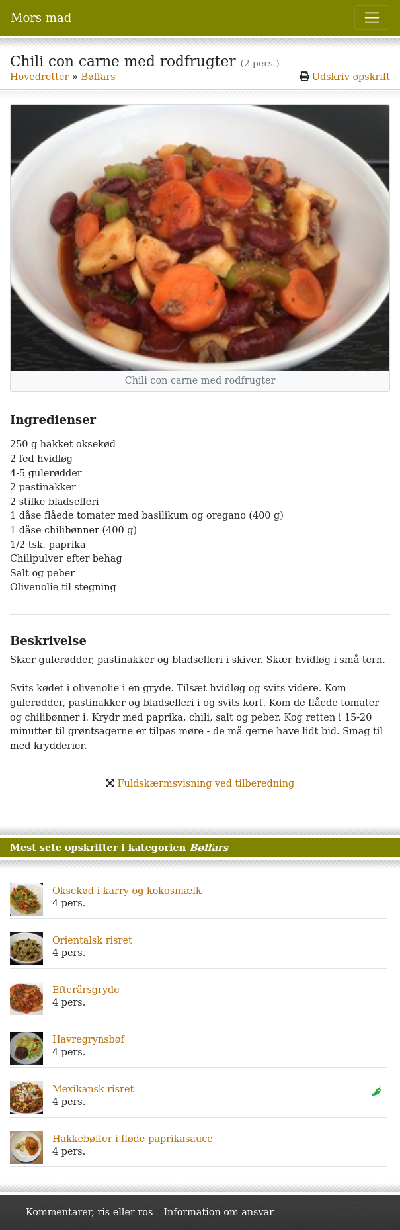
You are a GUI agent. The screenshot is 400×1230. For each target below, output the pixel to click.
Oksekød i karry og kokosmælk (127, 890)
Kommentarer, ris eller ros (89, 1212)
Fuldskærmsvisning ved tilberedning (205, 783)
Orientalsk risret (92, 940)
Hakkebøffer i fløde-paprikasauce (132, 1138)
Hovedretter (39, 76)
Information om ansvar (218, 1212)
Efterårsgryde (86, 990)
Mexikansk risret (93, 1089)
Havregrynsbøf (88, 1039)
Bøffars (98, 76)
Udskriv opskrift (351, 76)
